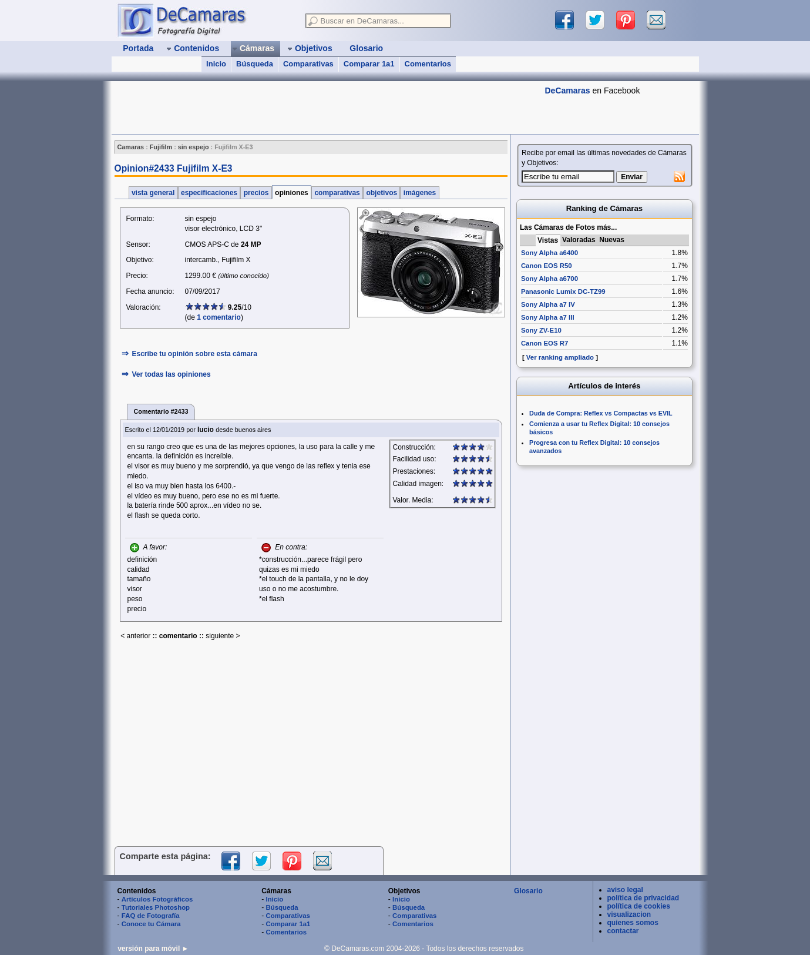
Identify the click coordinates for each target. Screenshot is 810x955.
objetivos (381, 193)
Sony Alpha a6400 (549, 252)
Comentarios (428, 63)
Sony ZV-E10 (541, 330)
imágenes (419, 193)
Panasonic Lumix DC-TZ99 (563, 291)
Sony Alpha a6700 (549, 278)
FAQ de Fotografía (151, 915)
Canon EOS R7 (544, 343)
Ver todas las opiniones (171, 374)
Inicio (216, 63)
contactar (623, 931)
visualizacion (629, 914)
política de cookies (638, 906)
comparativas (337, 193)
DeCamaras (567, 90)
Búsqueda (254, 63)
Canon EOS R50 (546, 265)
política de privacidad (643, 898)
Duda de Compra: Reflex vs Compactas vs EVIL (601, 413)
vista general (153, 193)
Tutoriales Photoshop (156, 907)
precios (255, 193)
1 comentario (219, 317)
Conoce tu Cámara (151, 923)
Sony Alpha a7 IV (548, 304)
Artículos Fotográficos (157, 899)
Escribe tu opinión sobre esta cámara (194, 354)
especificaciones (209, 193)
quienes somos (632, 923)
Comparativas (308, 63)
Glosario (528, 891)
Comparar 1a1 (369, 63)
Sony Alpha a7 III (547, 317)
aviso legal (625, 890)
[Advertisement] (325, 107)
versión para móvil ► (153, 948)
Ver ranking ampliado (560, 357)
